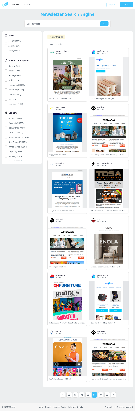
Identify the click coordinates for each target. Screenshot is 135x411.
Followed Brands (75, 407)
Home (40, 407)
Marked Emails (60, 407)
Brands (27, 4)
